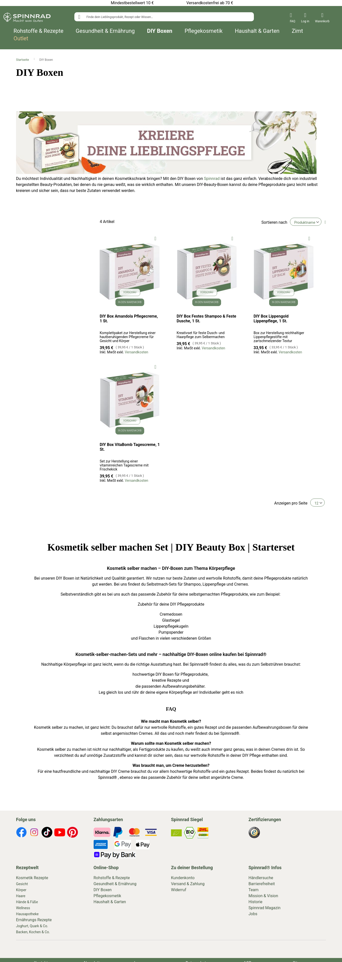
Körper (21, 890)
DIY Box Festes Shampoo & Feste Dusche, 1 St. (206, 318)
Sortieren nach (274, 222)
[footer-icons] (21, 833)
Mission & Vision (263, 895)
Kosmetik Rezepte (32, 877)
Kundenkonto (183, 877)
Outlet (21, 39)
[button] (155, 238)
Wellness (23, 908)
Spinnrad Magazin (265, 907)
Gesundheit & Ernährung (105, 31)
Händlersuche (261, 877)
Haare (20, 896)
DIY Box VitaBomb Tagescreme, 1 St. (130, 447)
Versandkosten (136, 352)
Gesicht (22, 884)
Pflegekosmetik (204, 31)
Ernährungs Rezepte (34, 919)
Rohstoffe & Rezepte (38, 31)
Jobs (253, 913)
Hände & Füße (27, 902)
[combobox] (164, 16)
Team (254, 889)
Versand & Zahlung (188, 883)
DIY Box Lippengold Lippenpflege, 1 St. (271, 318)
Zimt (297, 31)
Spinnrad (212, 178)
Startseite (23, 60)
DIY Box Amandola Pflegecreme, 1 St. (129, 318)
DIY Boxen (159, 31)
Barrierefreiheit (262, 883)
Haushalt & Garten (257, 31)
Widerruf (178, 889)
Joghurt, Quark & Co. (32, 926)
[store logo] (27, 18)
